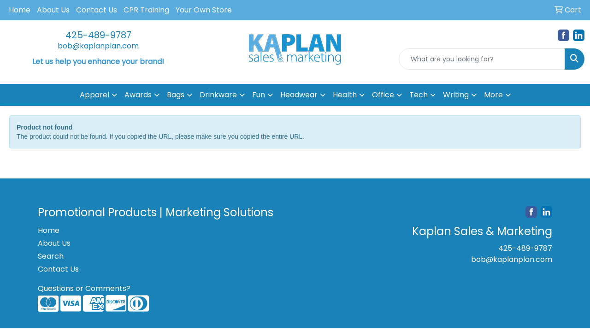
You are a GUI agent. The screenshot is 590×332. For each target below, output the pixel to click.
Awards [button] (138, 94)
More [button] (493, 94)
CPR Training (146, 10)
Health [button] (345, 94)
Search (51, 256)
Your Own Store (204, 10)
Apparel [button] (94, 94)
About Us (53, 10)
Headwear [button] (299, 94)
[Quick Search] (482, 59)
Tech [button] (418, 94)
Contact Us (96, 10)
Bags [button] (175, 94)
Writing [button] (456, 94)
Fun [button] (258, 94)
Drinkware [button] (218, 94)
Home (19, 10)
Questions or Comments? (84, 288)
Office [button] (383, 94)
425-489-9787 (98, 35)
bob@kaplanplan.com (98, 46)
